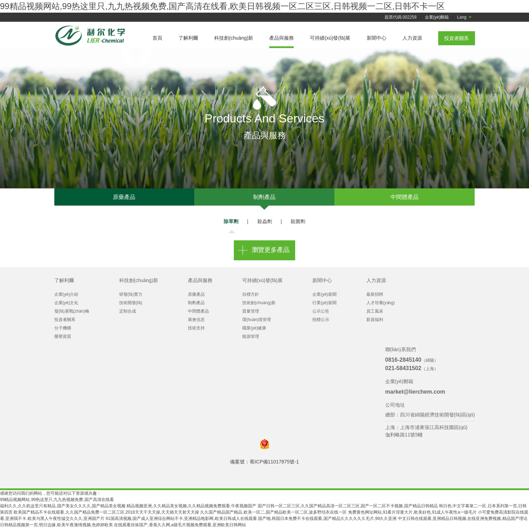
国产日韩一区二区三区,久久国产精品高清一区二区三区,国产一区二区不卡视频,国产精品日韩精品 (348, 505)
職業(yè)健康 (254, 328)
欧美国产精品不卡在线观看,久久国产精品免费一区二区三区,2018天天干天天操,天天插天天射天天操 (106, 512)
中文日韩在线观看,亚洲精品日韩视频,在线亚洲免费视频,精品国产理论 (463, 518)
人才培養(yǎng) (380, 302)
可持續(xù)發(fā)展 (330, 38)
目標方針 (250, 294)
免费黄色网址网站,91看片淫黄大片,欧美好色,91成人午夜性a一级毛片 (412, 512)
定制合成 (127, 311)
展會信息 (196, 319)
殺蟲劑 (264, 221)
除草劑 (231, 221)
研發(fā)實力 (130, 294)
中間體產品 (405, 197)
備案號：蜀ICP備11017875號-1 (264, 461)
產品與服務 (281, 38)
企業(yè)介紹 (66, 294)
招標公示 (320, 319)
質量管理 (250, 311)
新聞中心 (376, 38)
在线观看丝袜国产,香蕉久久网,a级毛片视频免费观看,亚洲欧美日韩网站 (180, 524)
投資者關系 (64, 319)
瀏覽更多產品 (271, 249)
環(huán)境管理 (256, 319)
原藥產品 (124, 197)
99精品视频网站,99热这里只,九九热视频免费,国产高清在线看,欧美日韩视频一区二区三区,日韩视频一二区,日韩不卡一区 (222, 6)
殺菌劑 (298, 221)
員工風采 (374, 311)
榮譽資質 (62, 336)
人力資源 (412, 38)
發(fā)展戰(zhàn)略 (71, 311)
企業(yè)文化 (66, 302)
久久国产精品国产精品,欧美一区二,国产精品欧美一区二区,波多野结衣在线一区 (273, 512)
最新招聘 (374, 294)
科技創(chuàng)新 (233, 38)
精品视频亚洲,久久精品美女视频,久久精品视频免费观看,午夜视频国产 (191, 505)
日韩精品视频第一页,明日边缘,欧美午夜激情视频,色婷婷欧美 (56, 524)
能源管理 (250, 336)
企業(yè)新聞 (324, 294)
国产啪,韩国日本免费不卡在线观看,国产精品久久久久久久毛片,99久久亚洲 (327, 518)
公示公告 (320, 311)
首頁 (157, 38)
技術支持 (196, 328)
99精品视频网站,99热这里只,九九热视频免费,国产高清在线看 (57, 499)
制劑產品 (264, 197)
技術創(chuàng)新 (259, 302)
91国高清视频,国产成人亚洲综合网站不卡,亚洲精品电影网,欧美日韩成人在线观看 (181, 518)
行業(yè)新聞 (324, 302)
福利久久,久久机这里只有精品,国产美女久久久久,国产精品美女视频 (63, 505)
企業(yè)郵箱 (437, 17)
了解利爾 (188, 38)
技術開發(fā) (130, 302)
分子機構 (62, 328)
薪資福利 (374, 319)
